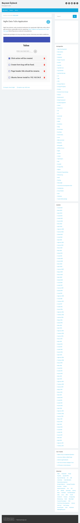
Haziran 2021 (60, 245)
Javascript (59, 116)
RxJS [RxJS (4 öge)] (66, 499)
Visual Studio (60, 190)
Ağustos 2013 (60, 381)
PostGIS (59, 164)
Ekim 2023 (59, 210)
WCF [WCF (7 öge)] (66, 507)
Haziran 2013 (60, 386)
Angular (6, 87)
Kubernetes (60, 134)
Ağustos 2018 (60, 296)
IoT (58, 113)
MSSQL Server (60, 148)
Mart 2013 (59, 394)
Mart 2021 (59, 250)
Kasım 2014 (60, 352)
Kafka (58, 121)
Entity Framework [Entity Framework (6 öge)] (61, 488)
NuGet (59, 153)
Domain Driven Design (62, 92)
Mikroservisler (60, 140)
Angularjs (59, 57)
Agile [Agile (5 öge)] (58, 473)
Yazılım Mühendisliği (62, 199)
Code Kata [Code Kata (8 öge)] (59, 480)
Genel (10, 87)
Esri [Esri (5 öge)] (68, 488)
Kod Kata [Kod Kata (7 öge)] (64, 492)
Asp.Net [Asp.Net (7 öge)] (59, 475)
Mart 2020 (59, 277)
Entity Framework (61, 100)
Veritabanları (60, 188)
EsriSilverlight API (61, 102)
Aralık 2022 (60, 218)
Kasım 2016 (60, 309)
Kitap (58, 126)
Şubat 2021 (59, 253)
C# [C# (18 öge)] (67, 477)
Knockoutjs (60, 129)
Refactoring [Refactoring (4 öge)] (60, 499)
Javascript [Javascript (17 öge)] (68, 490)
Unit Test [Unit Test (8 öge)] (59, 505)
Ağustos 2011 (60, 443)
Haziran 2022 (60, 231)
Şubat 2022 (60, 234)
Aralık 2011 (59, 432)
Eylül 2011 (59, 440)
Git (58, 110)
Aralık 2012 (59, 403)
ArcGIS (59, 62)
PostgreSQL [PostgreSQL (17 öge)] (72, 496)
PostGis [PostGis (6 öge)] (65, 496)
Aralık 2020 (60, 258)
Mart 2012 (59, 424)
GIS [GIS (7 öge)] (71, 488)
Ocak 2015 (59, 346)
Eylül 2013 (59, 378)
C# (58, 76)
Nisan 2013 (59, 392)
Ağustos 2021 (60, 242)
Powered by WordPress (8, 519)
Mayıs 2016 (59, 320)
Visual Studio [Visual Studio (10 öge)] (60, 507)
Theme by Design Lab (21, 519)
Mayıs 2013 (59, 389)
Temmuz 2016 (60, 314)
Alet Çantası (60, 51)
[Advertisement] (66, 31)
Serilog (59, 180)
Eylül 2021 (59, 239)
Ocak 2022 (59, 237)
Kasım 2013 (60, 373)
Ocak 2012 (59, 429)
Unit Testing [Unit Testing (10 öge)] (66, 505)
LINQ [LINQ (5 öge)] (58, 494)
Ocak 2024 (59, 207)
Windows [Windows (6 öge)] (71, 507)
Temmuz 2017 (60, 301)
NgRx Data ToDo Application (15, 21)
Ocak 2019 (59, 293)
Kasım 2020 (60, 261)
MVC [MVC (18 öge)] (67, 494)
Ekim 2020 (59, 263)
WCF (58, 193)
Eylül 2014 (59, 354)
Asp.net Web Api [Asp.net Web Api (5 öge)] (61, 477)
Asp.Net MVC (60, 70)
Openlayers (60, 158)
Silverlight (59, 182)
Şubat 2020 (60, 280)
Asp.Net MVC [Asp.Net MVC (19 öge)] (66, 475)
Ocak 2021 (59, 255)
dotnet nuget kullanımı (62, 459)
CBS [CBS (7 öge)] (71, 477)
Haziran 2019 (60, 288)
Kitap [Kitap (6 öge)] (58, 492)
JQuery (59, 118)
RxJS (26, 87)
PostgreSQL (60, 166)
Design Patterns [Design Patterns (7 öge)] (61, 484)
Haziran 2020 (60, 269)
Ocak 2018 (59, 298)
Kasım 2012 (60, 405)
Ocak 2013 (59, 400)
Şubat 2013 (59, 397)
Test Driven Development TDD (64, 185)
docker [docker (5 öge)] (65, 486)
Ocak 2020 (59, 282)
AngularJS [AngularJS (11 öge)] (64, 473)
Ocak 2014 (59, 368)
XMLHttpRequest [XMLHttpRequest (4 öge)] (61, 509)
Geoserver (60, 108)
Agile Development (62, 49)
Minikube (59, 142)
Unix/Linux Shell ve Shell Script (64, 457)
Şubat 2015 (60, 344)
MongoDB (59, 145)
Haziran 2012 (60, 416)
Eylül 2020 (59, 266)
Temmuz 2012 (60, 413)
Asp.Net (59, 65)
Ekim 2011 (59, 437)
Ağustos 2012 (60, 411)
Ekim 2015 (59, 325)
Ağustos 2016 (60, 312)
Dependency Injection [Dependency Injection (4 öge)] (62, 482)
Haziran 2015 (60, 336)
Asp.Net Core (60, 67)
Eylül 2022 (59, 226)
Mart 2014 (59, 365)
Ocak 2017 (59, 304)
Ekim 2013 (59, 376)
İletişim (11, 10)
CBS (58, 78)
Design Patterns (61, 84)
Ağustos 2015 (60, 330)
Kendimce (59, 124)
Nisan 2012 (59, 421)
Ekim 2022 (59, 223)
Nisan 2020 (60, 274)
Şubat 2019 (59, 290)
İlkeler (16, 10)
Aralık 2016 (59, 306)
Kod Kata (59, 132)
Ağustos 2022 (60, 229)
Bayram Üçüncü (9, 3)
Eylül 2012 (59, 408)
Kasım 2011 (59, 435)
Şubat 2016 (60, 322)
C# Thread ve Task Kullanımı (64, 465)
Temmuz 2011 (60, 445)
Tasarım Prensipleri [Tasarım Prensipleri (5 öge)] (61, 501)
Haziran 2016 (60, 317)
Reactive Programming (62, 172)
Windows (59, 196)
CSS (58, 81)
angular (20, 87)
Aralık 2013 (59, 370)
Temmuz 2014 (60, 360)
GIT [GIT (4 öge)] (58, 490)
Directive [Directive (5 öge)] (59, 486)
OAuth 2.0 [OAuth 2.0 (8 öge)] (59, 496)
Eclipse (59, 94)
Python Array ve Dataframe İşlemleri (65, 454)
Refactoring (60, 174)
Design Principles (61, 86)
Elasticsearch (60, 97)
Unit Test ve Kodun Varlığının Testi (65, 462)
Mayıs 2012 (59, 419)
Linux (58, 137)
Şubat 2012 (59, 427)
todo (29, 87)
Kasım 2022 (60, 221)
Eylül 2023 (59, 213)
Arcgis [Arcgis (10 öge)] (69, 473)
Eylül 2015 (59, 328)
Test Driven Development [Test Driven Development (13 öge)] (63, 503)
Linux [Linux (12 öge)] (62, 494)
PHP (58, 161)
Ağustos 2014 (60, 357)
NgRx (13, 87)
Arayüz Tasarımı (61, 59)
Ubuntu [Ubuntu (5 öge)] (73, 503)
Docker (59, 89)
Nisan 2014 (59, 362)
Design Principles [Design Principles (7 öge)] (71, 484)
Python (59, 169)
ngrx (23, 87)
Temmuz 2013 (60, 384)
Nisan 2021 (59, 247)
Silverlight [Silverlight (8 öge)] (71, 499)
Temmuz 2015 (60, 333)
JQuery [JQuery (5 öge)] (74, 490)
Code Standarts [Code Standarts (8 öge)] (67, 480)
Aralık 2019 (59, 285)
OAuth (58, 156)
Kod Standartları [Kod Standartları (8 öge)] (71, 492)
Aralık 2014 (59, 349)
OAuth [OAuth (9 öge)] (71, 494)
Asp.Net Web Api (61, 73)
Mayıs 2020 (60, 271)
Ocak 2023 (59, 215)
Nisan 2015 (59, 338)
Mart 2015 (59, 341)
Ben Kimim (5, 10)
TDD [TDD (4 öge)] (69, 501)
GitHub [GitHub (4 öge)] (62, 490)
